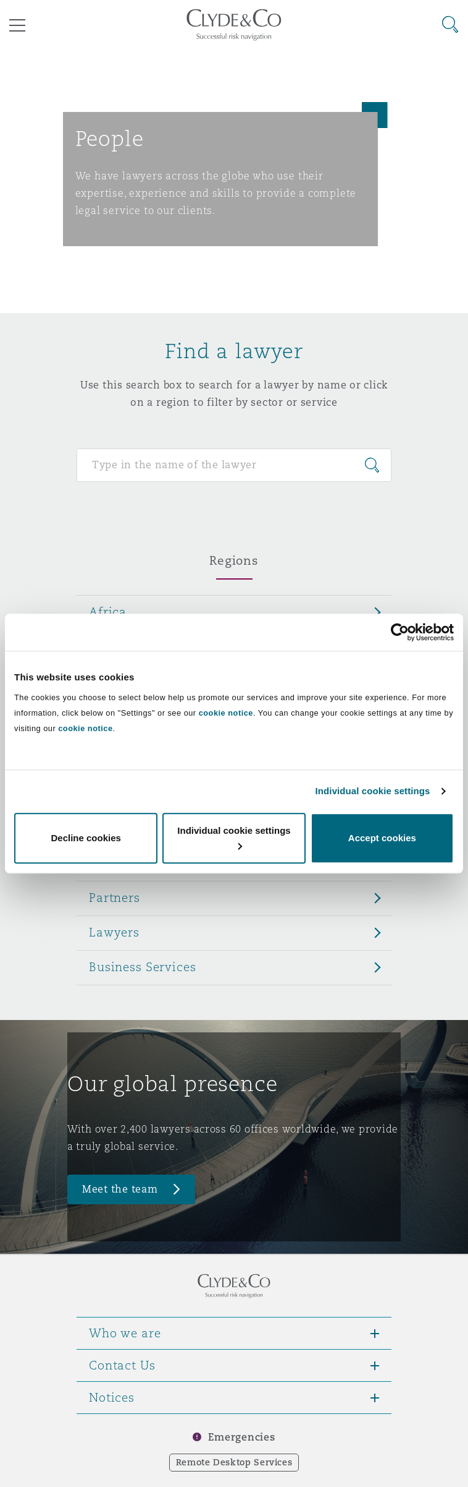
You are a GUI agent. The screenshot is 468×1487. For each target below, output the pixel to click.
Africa (108, 611)
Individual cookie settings (372, 791)
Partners (114, 897)
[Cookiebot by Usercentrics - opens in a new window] (400, 632)
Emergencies (241, 1437)
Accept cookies (382, 838)
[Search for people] (234, 465)
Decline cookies (85, 838)
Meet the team (120, 1189)
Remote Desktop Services (234, 1462)
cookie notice (226, 713)
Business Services (142, 966)
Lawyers (114, 932)
